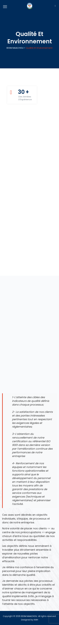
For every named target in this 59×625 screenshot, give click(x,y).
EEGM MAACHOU (29, 616)
